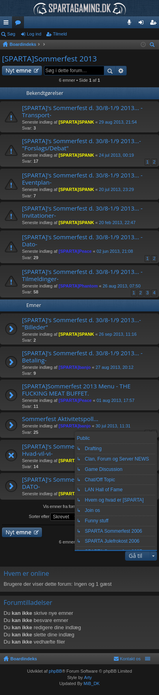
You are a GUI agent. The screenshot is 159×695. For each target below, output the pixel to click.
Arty (88, 677)
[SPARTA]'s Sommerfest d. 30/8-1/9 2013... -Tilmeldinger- (82, 275)
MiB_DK (90, 683)
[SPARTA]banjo (75, 367)
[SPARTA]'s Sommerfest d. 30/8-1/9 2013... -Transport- (82, 111)
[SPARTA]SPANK (76, 122)
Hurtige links (7, 24)
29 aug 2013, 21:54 (118, 122)
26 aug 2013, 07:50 (122, 286)
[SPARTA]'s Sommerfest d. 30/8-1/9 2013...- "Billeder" (81, 323)
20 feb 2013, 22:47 (117, 222)
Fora (19, 24)
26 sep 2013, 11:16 (118, 334)
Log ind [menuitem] (143, 24)
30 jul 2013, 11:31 (112, 425)
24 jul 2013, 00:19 (116, 155)
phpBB (55, 671)
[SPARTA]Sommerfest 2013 (49, 58)
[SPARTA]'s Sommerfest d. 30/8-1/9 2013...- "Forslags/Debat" (81, 144)
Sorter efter (54, 517)
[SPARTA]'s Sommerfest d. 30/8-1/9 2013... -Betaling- (82, 356)
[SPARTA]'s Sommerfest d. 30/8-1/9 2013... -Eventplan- (82, 178)
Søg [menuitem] (153, 45)
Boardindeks (23, 658)
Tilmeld (60, 34)
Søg (11, 34)
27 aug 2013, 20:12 (114, 367)
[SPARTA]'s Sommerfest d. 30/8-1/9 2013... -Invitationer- (82, 212)
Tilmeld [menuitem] (155, 24)
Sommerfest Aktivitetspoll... (60, 419)
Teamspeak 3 (131, 24)
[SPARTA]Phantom (78, 286)
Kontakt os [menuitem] (130, 658)
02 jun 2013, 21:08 (115, 251)
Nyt (19, 70)
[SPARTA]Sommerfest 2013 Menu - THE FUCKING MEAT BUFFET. (76, 389)
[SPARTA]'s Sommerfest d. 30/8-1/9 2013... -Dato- (82, 240)
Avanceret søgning (121, 70)
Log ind (34, 34)
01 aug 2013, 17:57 (116, 400)
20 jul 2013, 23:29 (116, 189)
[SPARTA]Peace (75, 251)
